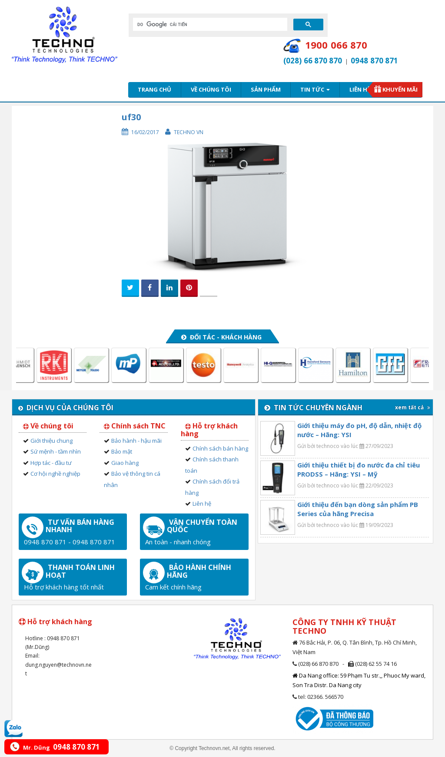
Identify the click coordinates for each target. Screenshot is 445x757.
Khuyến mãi (400, 89)
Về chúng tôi (211, 89)
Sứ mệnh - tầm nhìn (55, 451)
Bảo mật (121, 451)
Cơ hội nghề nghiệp (55, 473)
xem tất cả (412, 407)
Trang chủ (154, 89)
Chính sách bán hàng (220, 448)
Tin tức (315, 89)
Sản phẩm (266, 89)
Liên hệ (359, 89)
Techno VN (188, 132)
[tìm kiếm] (209, 24)
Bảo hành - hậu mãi (136, 440)
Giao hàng (125, 463)
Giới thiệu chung (51, 440)
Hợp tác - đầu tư (51, 463)
